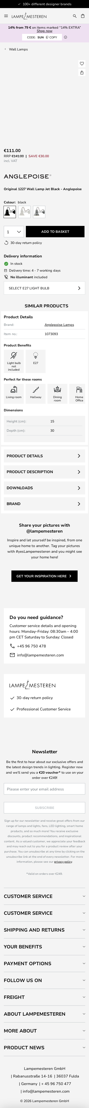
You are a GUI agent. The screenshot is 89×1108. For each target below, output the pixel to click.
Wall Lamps (18, 49)
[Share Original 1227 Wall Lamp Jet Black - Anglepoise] (81, 72)
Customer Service (28, 896)
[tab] (44, 896)
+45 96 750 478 (31, 645)
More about (20, 1030)
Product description (30, 471)
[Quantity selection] (14, 231)
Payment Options (27, 963)
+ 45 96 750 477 (56, 1083)
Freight (14, 997)
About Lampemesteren (35, 1014)
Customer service (28, 913)
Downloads (20, 487)
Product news (24, 1047)
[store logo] (31, 16)
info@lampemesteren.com (40, 654)
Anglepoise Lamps (59, 324)
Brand (13, 503)
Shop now (44, 30)
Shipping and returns (34, 930)
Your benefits (23, 946)
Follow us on (23, 980)
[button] (81, 63)
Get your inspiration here (41, 576)
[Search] (75, 16)
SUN (42, 37)
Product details (25, 455)
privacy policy (63, 861)
